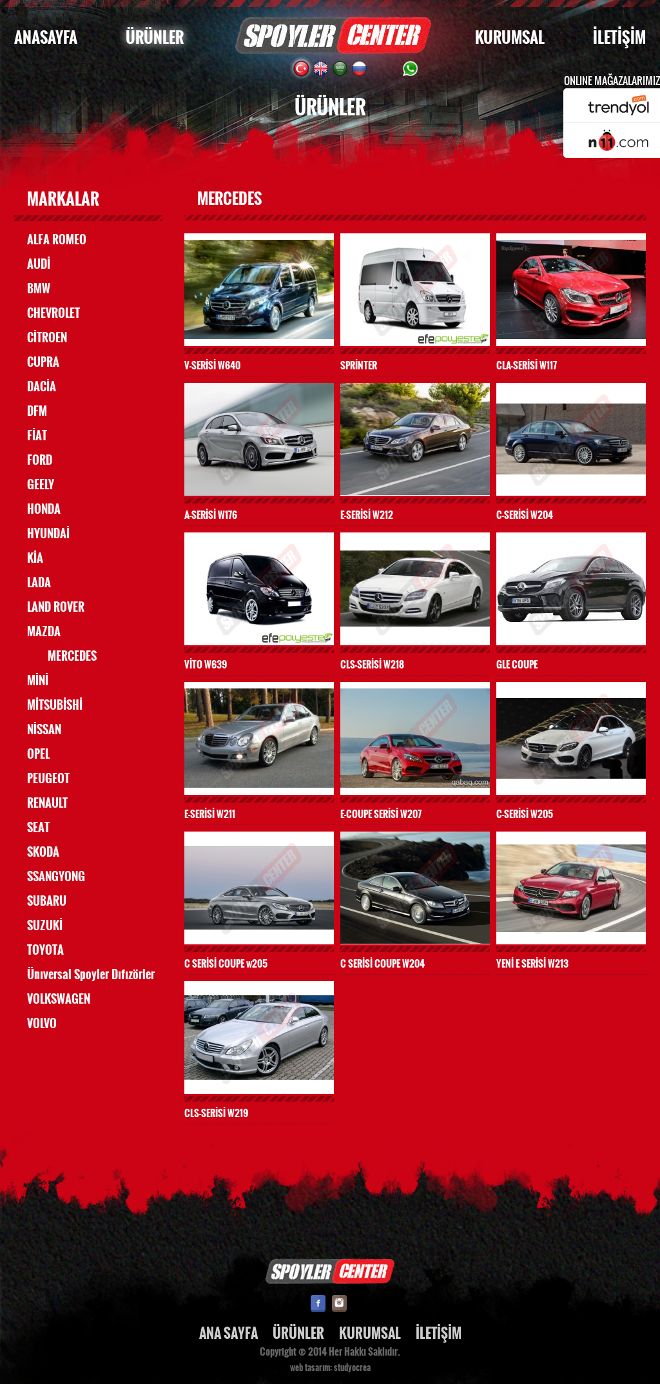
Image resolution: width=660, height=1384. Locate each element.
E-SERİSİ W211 (209, 813)
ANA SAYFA (228, 1333)
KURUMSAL (510, 38)
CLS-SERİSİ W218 (372, 664)
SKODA (43, 852)
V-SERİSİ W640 (212, 365)
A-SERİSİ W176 (210, 514)
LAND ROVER (55, 607)
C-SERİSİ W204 (524, 514)
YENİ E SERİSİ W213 (532, 963)
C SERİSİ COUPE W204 (382, 963)
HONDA (44, 509)
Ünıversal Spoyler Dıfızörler (91, 975)
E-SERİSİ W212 (366, 514)
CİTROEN (47, 338)
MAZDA (44, 632)
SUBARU (46, 901)
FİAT (37, 436)
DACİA (41, 387)
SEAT (38, 828)
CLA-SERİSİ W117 (526, 365)
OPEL (38, 754)
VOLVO (42, 1024)
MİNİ (37, 681)
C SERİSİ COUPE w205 (225, 963)
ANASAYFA (45, 38)
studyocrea (352, 1367)
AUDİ (38, 264)
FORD (39, 460)
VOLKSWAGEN (58, 999)
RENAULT (47, 803)
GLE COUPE (517, 664)
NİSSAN (44, 730)
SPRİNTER (358, 365)
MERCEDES (72, 656)
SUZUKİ (45, 926)
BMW (38, 289)
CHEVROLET (53, 313)
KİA (35, 558)
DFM (37, 411)
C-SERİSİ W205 (524, 813)
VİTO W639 (205, 664)
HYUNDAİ (48, 534)
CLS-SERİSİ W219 (216, 1113)
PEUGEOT (48, 779)
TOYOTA (45, 950)
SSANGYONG (56, 877)
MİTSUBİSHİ (54, 705)
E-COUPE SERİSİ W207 (381, 813)
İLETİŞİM (619, 38)
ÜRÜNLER (155, 38)
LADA (39, 583)
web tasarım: (311, 1367)
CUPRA (43, 362)
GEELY (40, 485)
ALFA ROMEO (56, 240)
